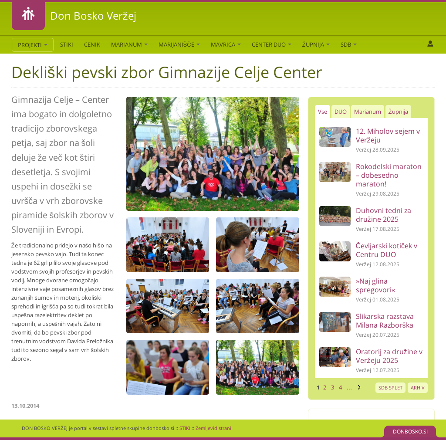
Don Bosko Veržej (93, 15)
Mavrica (226, 44)
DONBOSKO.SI (410, 431)
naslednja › (358, 387)
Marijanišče (179, 44)
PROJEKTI (32, 45)
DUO (340, 111)
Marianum (129, 44)
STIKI (66, 44)
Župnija (316, 44)
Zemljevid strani (213, 428)
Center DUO (271, 44)
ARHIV (418, 387)
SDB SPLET (390, 387)
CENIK (92, 44)
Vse (322, 111)
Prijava (430, 43)
